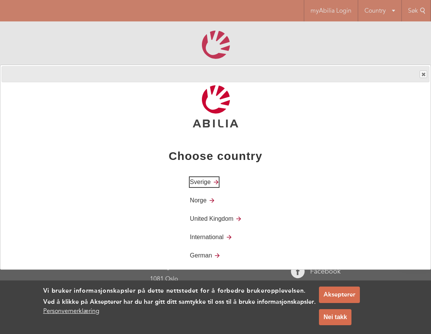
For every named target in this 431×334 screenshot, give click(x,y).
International (207, 237)
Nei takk (335, 317)
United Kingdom (212, 218)
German (201, 255)
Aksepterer (339, 294)
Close (423, 74)
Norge (198, 200)
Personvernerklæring (71, 311)
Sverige (200, 182)
